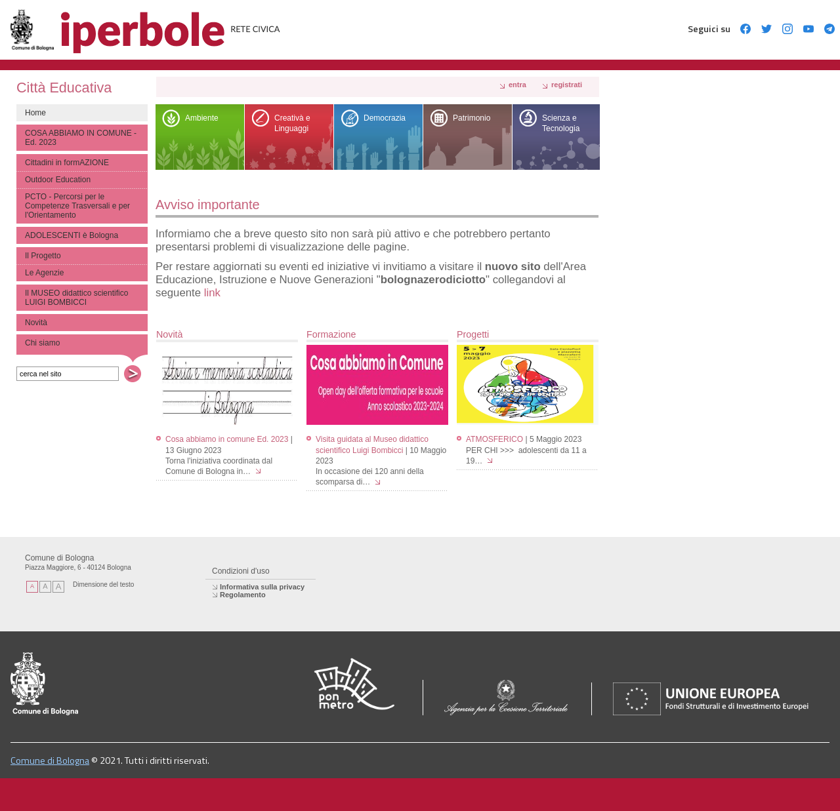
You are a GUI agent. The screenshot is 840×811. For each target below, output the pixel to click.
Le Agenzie (44, 272)
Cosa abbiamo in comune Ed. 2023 (226, 439)
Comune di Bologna (49, 760)
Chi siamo (42, 342)
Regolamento (243, 595)
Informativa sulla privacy (262, 587)
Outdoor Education (58, 179)
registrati (566, 85)
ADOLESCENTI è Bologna (71, 235)
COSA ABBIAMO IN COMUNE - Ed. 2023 (80, 138)
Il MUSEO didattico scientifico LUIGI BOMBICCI (76, 297)
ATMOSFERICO (494, 439)
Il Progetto (43, 255)
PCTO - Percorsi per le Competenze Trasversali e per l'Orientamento (77, 206)
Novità (36, 322)
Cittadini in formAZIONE (67, 162)
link (212, 293)
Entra (517, 85)
